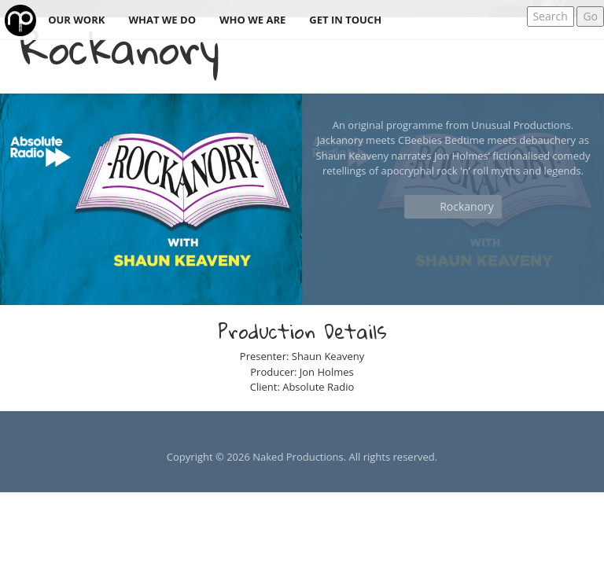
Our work (76, 20)
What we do (162, 20)
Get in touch (345, 20)
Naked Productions (297, 457)
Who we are (252, 20)
